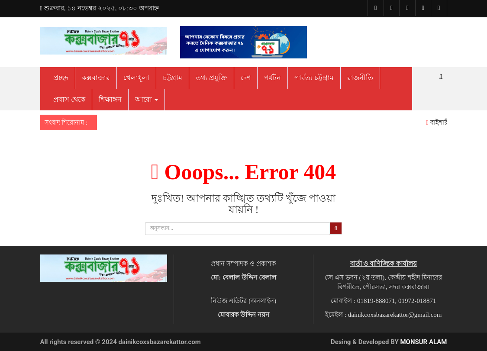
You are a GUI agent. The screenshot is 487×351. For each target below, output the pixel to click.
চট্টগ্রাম (172, 77)
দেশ (246, 77)
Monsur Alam (423, 342)
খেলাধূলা (136, 77)
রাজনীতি (360, 77)
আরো (146, 99)
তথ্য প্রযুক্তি (211, 77)
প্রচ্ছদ (60, 77)
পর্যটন (272, 77)
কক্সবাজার (96, 77)
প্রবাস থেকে (69, 99)
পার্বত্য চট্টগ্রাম (314, 77)
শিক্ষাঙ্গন (110, 99)
